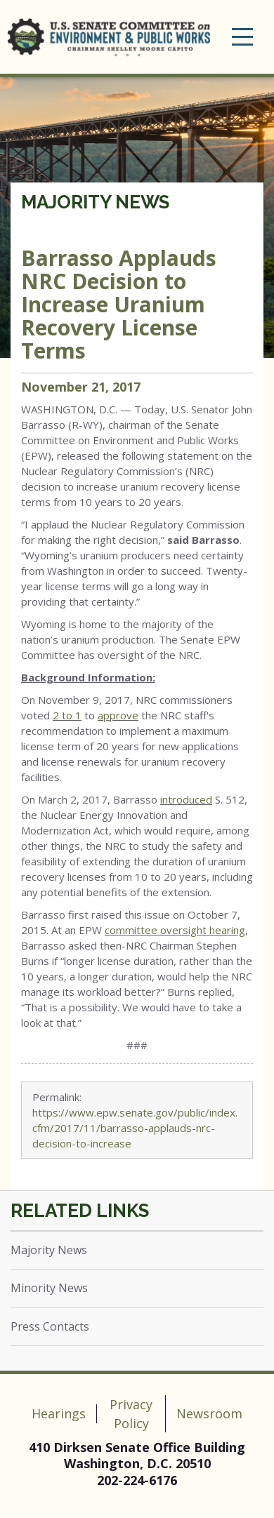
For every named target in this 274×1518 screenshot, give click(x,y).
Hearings (59, 1413)
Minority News (49, 1288)
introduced (186, 799)
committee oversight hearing (175, 930)
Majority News (95, 202)
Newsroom (209, 1413)
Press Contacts (50, 1326)
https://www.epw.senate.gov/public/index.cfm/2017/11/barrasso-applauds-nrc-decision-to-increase (134, 1127)
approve (118, 715)
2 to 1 (67, 715)
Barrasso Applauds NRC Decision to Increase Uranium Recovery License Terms (118, 304)
